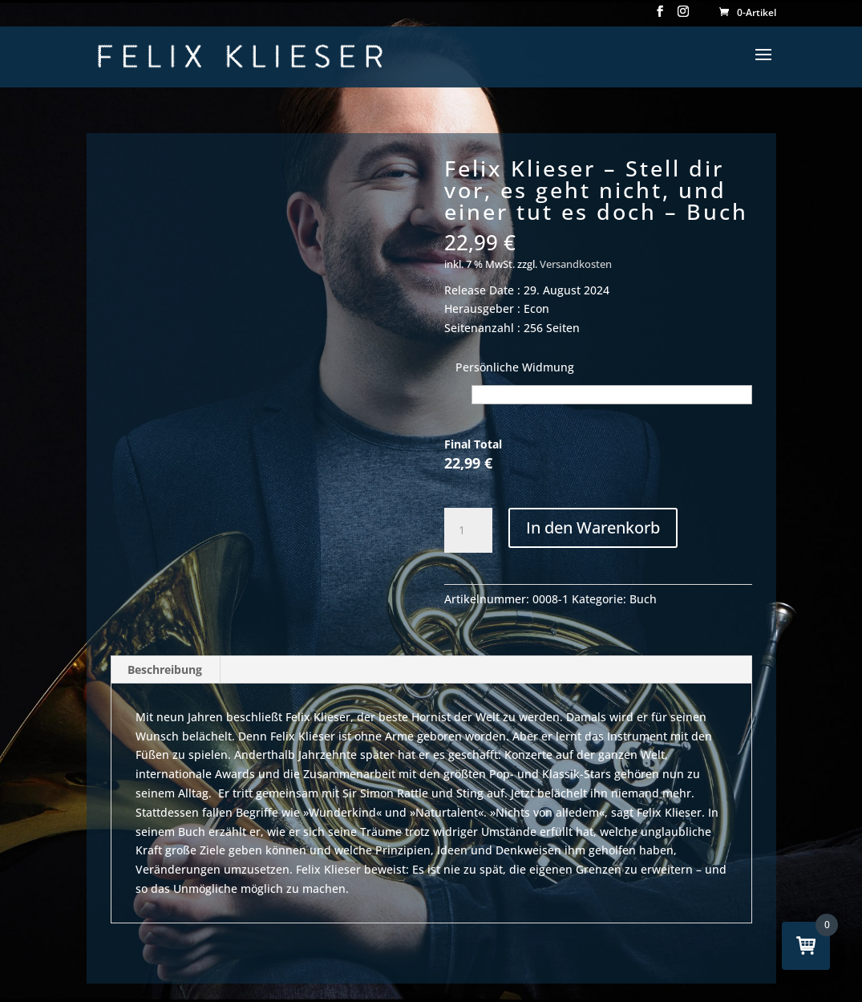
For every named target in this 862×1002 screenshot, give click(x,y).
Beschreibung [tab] (164, 669)
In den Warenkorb (593, 527)
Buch (643, 598)
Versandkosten (576, 264)
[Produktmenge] (468, 530)
